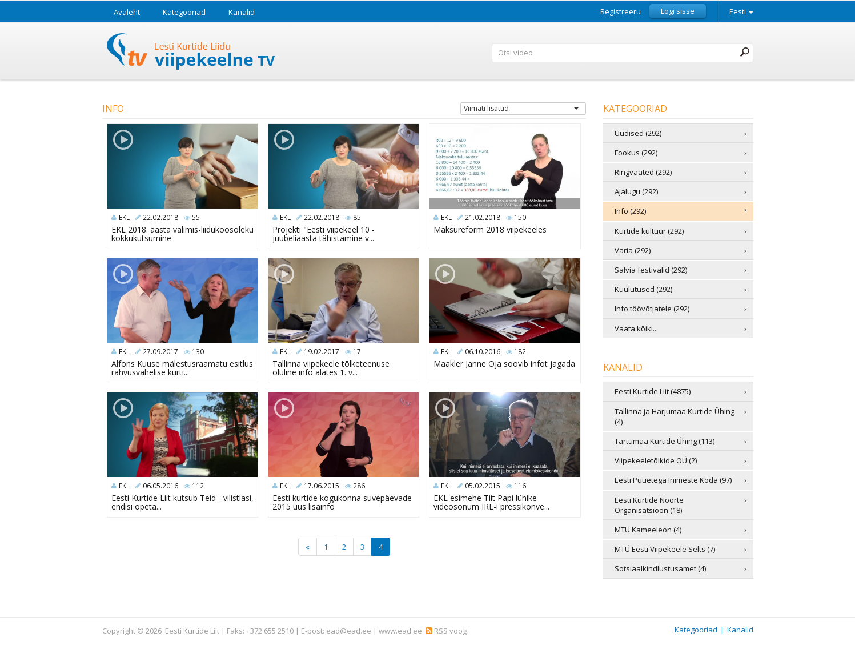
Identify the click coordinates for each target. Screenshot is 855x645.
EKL (124, 217)
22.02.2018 (160, 217)
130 (198, 351)
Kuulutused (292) (643, 289)
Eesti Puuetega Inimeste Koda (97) (673, 480)
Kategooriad (184, 12)
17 (357, 351)
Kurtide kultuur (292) (649, 231)
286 (359, 486)
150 (520, 217)
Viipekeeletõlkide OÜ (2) (656, 460)
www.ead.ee (400, 631)
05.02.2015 (482, 486)
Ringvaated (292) (643, 172)
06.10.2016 (482, 351)
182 (520, 351)
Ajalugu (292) (636, 191)
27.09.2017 (160, 351)
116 (520, 486)
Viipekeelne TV (191, 53)
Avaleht (127, 12)
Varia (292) (633, 250)
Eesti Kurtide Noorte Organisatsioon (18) (649, 505)
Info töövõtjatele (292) (652, 308)
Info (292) (630, 211)
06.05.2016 (160, 486)
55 (196, 217)
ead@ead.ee (348, 631)
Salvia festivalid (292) (651, 270)
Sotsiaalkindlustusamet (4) (660, 568)
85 (357, 217)
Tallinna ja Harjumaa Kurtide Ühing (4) (674, 416)
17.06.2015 (321, 486)
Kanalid (241, 12)
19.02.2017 (321, 351)
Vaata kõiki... (636, 328)
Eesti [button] (741, 11)
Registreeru (620, 11)
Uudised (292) (638, 133)
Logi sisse (678, 11)
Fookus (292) (636, 152)
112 (198, 486)
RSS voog (446, 631)
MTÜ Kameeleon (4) (648, 529)
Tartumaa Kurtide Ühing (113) (664, 441)
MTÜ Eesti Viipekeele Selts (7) (665, 549)
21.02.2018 (482, 217)
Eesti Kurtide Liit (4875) (653, 391)
